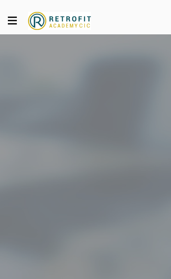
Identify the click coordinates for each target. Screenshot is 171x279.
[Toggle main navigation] (12, 20)
